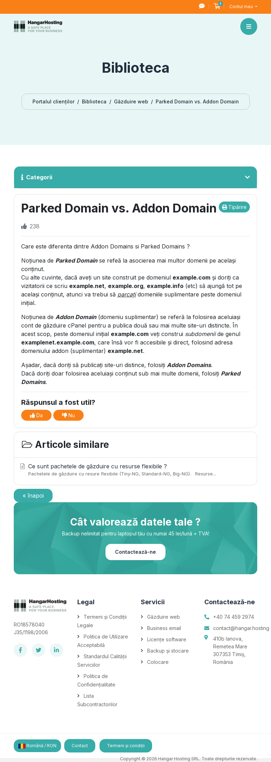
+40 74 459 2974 (233, 617)
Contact (80, 745)
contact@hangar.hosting (241, 628)
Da (36, 415)
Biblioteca (94, 101)
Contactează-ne (135, 552)
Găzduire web (131, 101)
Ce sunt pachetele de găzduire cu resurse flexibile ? (134, 470)
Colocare (158, 662)
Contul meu (241, 6)
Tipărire (234, 207)
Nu (68, 415)
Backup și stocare (168, 651)
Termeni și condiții (126, 745)
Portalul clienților (53, 101)
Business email (164, 628)
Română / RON (37, 746)
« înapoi (33, 495)
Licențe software (166, 639)
